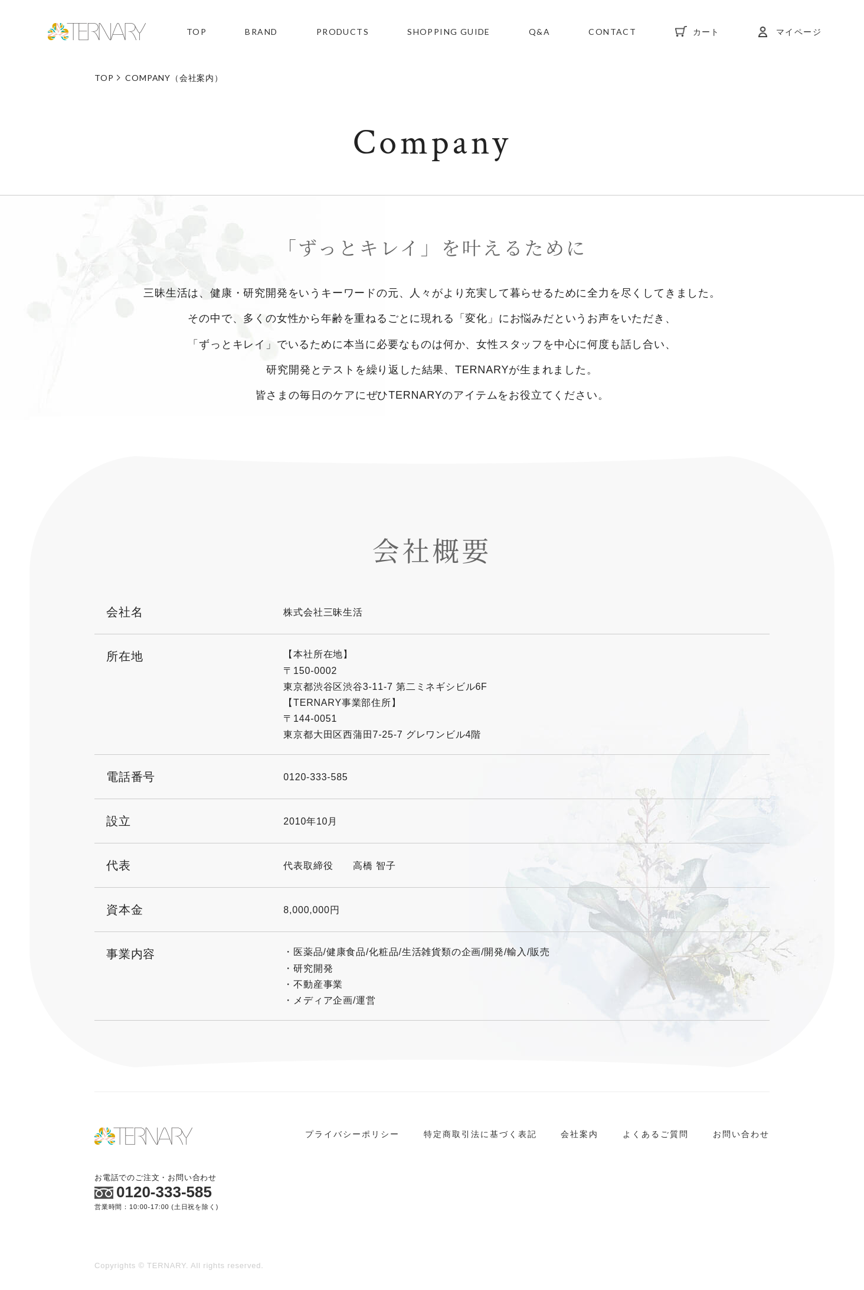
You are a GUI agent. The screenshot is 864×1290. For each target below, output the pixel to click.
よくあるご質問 (656, 1134)
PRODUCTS (342, 32)
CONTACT (612, 32)
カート (706, 32)
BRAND (261, 32)
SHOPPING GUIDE (448, 32)
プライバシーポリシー (352, 1134)
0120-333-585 (153, 1192)
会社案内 (579, 1134)
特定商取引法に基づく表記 (480, 1134)
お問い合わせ (741, 1134)
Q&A (539, 32)
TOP (196, 32)
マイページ (799, 32)
